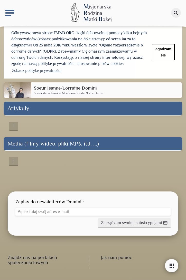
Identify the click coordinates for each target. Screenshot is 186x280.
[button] (134, 223)
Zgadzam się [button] (163, 52)
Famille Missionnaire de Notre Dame (77, 93)
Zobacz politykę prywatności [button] (36, 70)
